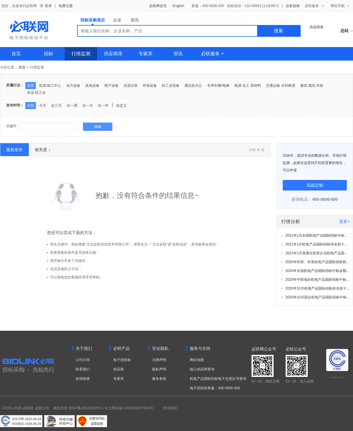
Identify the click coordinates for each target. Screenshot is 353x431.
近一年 (103, 105)
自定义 (121, 105)
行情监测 (80, 53)
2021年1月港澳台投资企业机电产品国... (316, 253)
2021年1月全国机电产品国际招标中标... (316, 235)
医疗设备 (111, 85)
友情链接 (83, 379)
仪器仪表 (131, 85)
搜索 (278, 30)
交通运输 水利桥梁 (280, 85)
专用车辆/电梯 (218, 85)
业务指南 (293, 6)
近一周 (72, 105)
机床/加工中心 (50, 85)
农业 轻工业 (36, 93)
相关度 (43, 149)
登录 (48, 6)
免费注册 (66, 6)
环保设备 (150, 85)
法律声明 (159, 360)
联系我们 (83, 369)
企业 (117, 20)
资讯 (135, 20)
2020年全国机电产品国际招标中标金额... (317, 271)
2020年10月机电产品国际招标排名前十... (317, 288)
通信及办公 (193, 85)
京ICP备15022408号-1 (86, 408)
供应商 (118, 369)
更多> (344, 221)
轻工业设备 (170, 85)
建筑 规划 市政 (312, 85)
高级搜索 (316, 27)
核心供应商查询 (202, 369)
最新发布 (14, 149)
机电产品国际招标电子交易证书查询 (218, 379)
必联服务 (212, 53)
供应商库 (113, 53)
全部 (30, 85)
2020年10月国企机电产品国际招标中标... (317, 297)
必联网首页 (158, 6)
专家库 (146, 53)
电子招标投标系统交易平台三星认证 (337, 377)
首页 (16, 53)
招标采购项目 (92, 21)
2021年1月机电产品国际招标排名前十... (316, 244)
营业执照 (170, 408)
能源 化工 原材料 (247, 85)
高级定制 (315, 185)
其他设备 (92, 85)
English (178, 6)
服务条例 (159, 379)
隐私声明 (159, 369)
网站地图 (197, 360)
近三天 (56, 105)
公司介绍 (83, 360)
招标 (48, 53)
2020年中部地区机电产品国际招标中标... (317, 280)
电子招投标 (122, 360)
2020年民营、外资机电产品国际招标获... (317, 262)
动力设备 (73, 85)
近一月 (87, 105)
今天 (42, 105)
